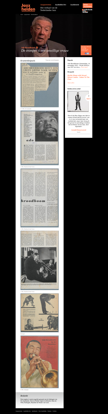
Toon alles (71, 83)
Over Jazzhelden (42, 411)
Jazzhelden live (60, 5)
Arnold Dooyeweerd (78, 130)
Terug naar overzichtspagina (52, 60)
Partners (49, 411)
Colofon (54, 411)
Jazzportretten (45, 5)
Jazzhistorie (74, 5)
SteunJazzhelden (87, 5)
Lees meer (84, 67)
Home (21, 14)
